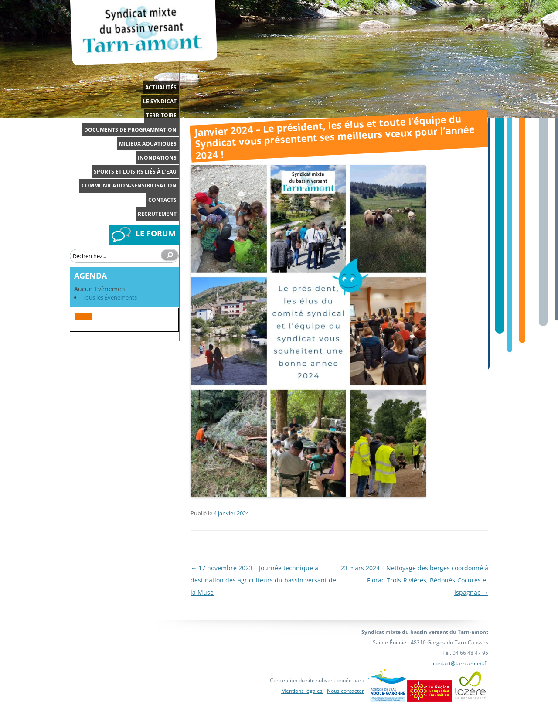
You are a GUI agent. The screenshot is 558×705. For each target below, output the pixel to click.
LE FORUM (156, 233)
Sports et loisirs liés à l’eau (135, 171)
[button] (83, 316)
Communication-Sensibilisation (129, 185)
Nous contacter (345, 691)
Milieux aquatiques (148, 143)
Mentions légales (302, 691)
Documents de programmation (130, 129)
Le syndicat (160, 101)
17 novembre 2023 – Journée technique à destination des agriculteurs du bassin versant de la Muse (263, 580)
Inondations (157, 157)
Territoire (161, 115)
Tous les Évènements (109, 297)
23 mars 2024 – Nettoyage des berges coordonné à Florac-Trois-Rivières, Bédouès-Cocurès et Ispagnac (414, 580)
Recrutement (157, 214)
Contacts (162, 200)
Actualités (161, 87)
